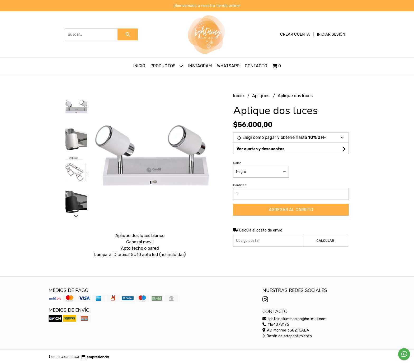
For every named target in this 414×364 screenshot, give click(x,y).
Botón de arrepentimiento (287, 336)
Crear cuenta (295, 34)
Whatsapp (228, 65)
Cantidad (239, 185)
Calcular (325, 241)
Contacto (256, 65)
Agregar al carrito (291, 209)
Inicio (139, 65)
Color (237, 163)
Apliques (261, 95)
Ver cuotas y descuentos (260, 149)
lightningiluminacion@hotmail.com (294, 319)
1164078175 (275, 324)
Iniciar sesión (331, 34)
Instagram (200, 65)
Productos (166, 66)
